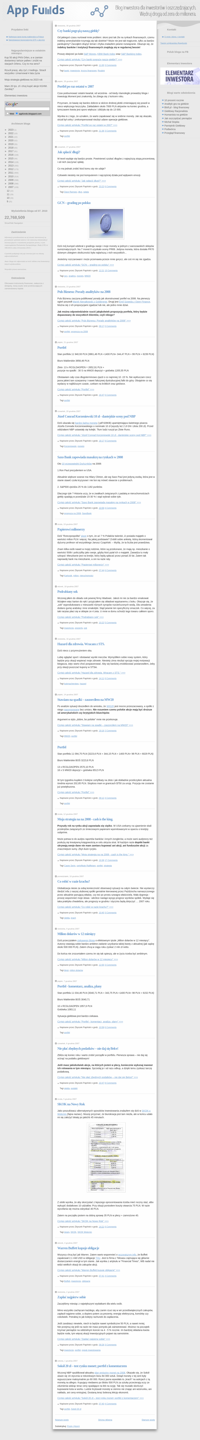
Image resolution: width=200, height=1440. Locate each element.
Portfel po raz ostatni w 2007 (75, 86)
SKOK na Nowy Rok (71, 1104)
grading (72, 276)
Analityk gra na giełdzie (176, 103)
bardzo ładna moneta (86, 423)
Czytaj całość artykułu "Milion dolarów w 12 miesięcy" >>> (87, 959)
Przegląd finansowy (174, 133)
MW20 (88, 276)
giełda (67, 918)
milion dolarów (76, 970)
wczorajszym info (127, 1254)
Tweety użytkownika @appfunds (173, 43)
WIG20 (110, 706)
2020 (11, 140)
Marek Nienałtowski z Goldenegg (90, 301)
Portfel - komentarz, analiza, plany (79, 986)
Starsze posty (148, 1420)
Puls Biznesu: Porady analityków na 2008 (83, 292)
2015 (11, 158)
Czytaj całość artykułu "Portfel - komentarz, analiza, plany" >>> (90, 1021)
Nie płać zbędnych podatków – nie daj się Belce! (87, 1048)
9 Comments (110, 441)
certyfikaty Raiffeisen (86, 866)
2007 (11, 187)
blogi (66, 970)
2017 (11, 151)
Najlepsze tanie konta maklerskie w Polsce (26, 37)
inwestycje (75, 71)
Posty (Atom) (73, 1426)
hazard (83, 684)
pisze (84, 536)
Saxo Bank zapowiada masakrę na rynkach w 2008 (90, 457)
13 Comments (111, 270)
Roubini (101, 71)
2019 (11, 144)
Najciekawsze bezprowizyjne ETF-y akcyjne (27, 40)
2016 (11, 154)
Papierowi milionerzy (71, 529)
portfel (67, 136)
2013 (11, 165)
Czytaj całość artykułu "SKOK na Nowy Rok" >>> (83, 1221)
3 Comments (110, 65)
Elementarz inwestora (16, 95)
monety (80, 276)
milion (76, 575)
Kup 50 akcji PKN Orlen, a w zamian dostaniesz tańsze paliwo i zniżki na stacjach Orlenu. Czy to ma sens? (24, 60)
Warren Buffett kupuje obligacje (78, 1248)
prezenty (79, 628)
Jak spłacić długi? (68, 152)
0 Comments (110, 326)
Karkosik (68, 575)
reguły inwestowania (91, 1350)
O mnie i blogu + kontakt (174, 37)
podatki (74, 1088)
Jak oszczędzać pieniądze (178, 118)
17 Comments (111, 860)
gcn (66, 276)
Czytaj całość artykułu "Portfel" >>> (75, 389)
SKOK (73, 1232)
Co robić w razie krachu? (73, 881)
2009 (11, 180)
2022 (11, 133)
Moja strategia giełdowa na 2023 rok (24, 79)
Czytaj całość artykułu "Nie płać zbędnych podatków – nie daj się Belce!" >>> (97, 1077)
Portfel (61, 347)
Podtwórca (170, 129)
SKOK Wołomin (84, 1232)
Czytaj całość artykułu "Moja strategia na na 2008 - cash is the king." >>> (95, 854)
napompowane (71, 709)
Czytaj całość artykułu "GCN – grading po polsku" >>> (85, 264)
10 (8, 198)
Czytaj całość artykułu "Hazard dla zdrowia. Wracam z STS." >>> (91, 672)
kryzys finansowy (89, 71)
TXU (98, 1258)
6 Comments (110, 186)
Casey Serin (69, 866)
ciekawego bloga (86, 940)
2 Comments (110, 731)
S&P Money (90, 54)
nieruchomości (86, 575)
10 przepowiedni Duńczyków (77, 463)
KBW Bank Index (106, 54)
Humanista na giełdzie (176, 114)
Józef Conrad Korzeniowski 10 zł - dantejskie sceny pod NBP (96, 416)
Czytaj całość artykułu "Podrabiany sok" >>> (80, 617)
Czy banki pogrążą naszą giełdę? (78, 31)
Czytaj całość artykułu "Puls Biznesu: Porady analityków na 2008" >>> (94, 320)
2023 (11, 129)
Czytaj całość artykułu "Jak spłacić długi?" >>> (81, 180)
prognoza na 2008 (79, 331)
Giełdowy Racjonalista (176, 111)
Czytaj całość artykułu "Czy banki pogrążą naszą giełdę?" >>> (89, 59)
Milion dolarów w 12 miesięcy (76, 934)
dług (80, 192)
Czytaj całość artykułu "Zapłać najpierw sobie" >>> (83, 1339)
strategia (108, 866)
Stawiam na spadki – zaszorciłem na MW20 (85, 699)
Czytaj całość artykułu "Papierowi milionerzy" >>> (83, 564)
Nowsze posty (62, 1420)
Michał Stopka (171, 122)
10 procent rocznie (174, 100)
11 (8, 194)
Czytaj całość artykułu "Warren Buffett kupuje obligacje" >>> (88, 1270)
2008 (11, 183)
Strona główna (105, 1420)
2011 (11, 172)
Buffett (67, 1281)
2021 (11, 136)
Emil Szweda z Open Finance (134, 301)
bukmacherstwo (71, 684)
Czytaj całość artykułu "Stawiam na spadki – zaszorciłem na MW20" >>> (95, 725)
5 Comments (110, 622)
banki (66, 71)
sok (85, 628)
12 (8, 190)
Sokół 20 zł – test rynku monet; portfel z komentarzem (92, 1366)
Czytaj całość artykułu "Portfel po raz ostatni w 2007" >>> (87, 125)
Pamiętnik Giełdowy (174, 125)
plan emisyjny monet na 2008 (110, 1372)
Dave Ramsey (70, 192)
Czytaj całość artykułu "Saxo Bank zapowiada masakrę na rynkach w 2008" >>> (99, 502)
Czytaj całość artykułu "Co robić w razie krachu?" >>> (85, 907)
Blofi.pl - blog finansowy (176, 107)
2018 (11, 147)
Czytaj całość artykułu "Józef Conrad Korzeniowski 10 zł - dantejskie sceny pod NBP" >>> (104, 435)
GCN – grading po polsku (73, 203)
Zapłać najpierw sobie (71, 1297)
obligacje (86, 1281)
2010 (11, 176)
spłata (86, 192)
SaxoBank (86, 513)
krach (73, 918)
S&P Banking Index (131, 54)
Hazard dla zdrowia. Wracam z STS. (81, 644)
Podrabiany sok (67, 591)
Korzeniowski (70, 446)
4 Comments (110, 508)
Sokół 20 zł (76, 1409)
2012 (11, 169)
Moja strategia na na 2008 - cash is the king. (85, 819)
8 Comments (110, 1083)
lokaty (66, 1232)
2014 (11, 162)
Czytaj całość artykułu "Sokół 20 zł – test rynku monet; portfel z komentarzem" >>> (100, 1398)
